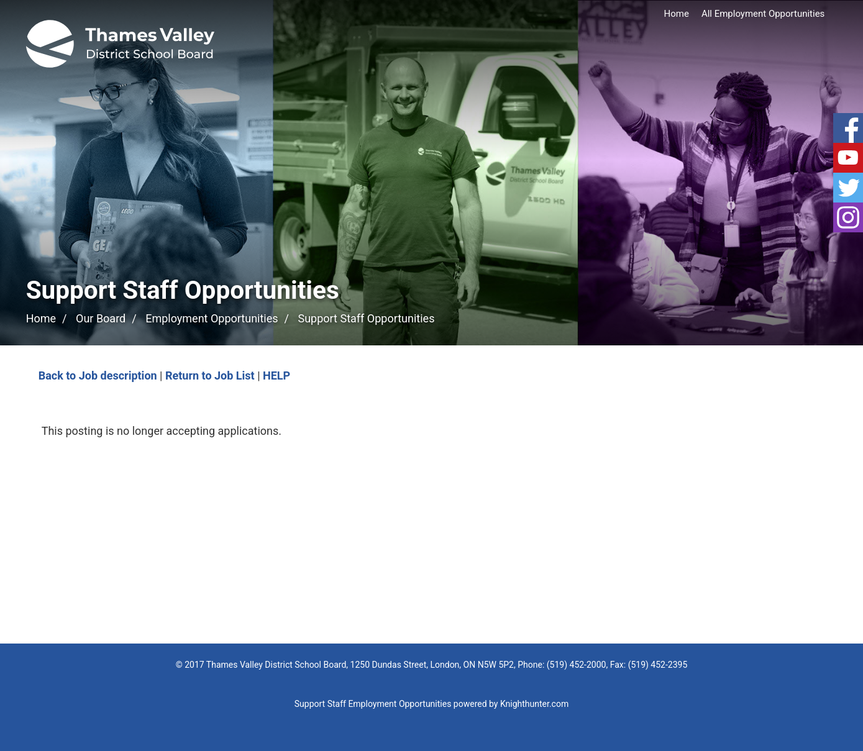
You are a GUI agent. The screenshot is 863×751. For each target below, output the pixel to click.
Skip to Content (0, 0)
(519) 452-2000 (576, 665)
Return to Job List (210, 375)
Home (676, 13)
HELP (276, 375)
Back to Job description (98, 375)
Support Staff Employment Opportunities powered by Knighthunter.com (431, 704)
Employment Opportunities (211, 318)
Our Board (101, 318)
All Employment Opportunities (762, 13)
